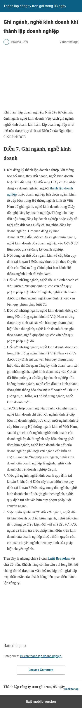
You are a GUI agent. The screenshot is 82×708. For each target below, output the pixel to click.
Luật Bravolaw (58, 558)
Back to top (71, 689)
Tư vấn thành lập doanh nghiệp (40, 656)
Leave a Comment (41, 670)
